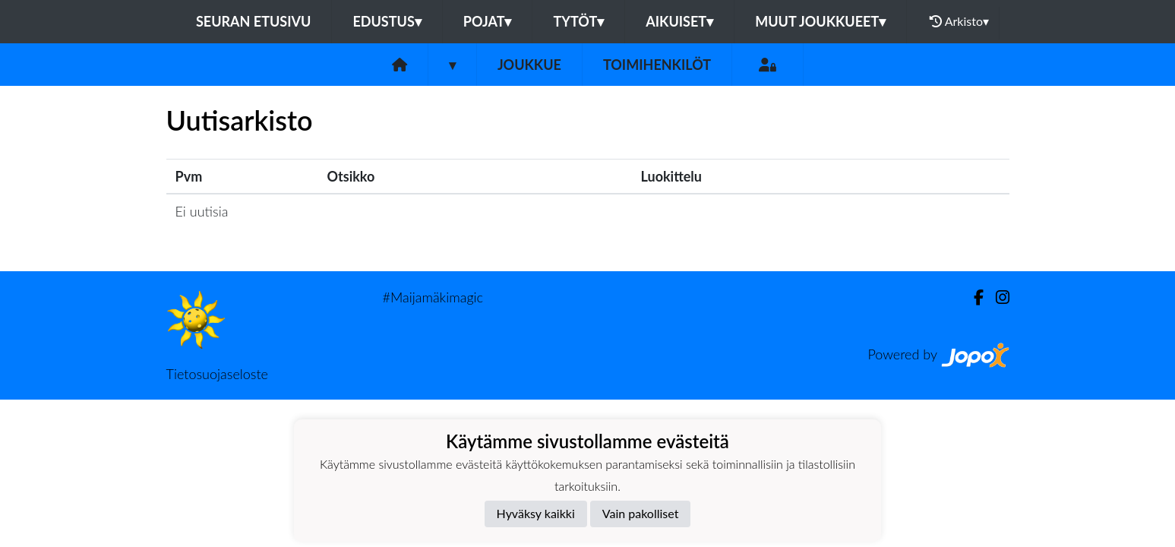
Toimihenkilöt (657, 64)
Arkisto (959, 21)
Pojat (487, 21)
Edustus (386, 21)
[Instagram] (996, 297)
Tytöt (578, 21)
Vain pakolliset (640, 513)
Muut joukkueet (820, 21)
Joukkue (529, 64)
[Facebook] (973, 297)
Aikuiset (679, 21)
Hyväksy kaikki (536, 513)
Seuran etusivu (253, 21)
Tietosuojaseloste (217, 373)
